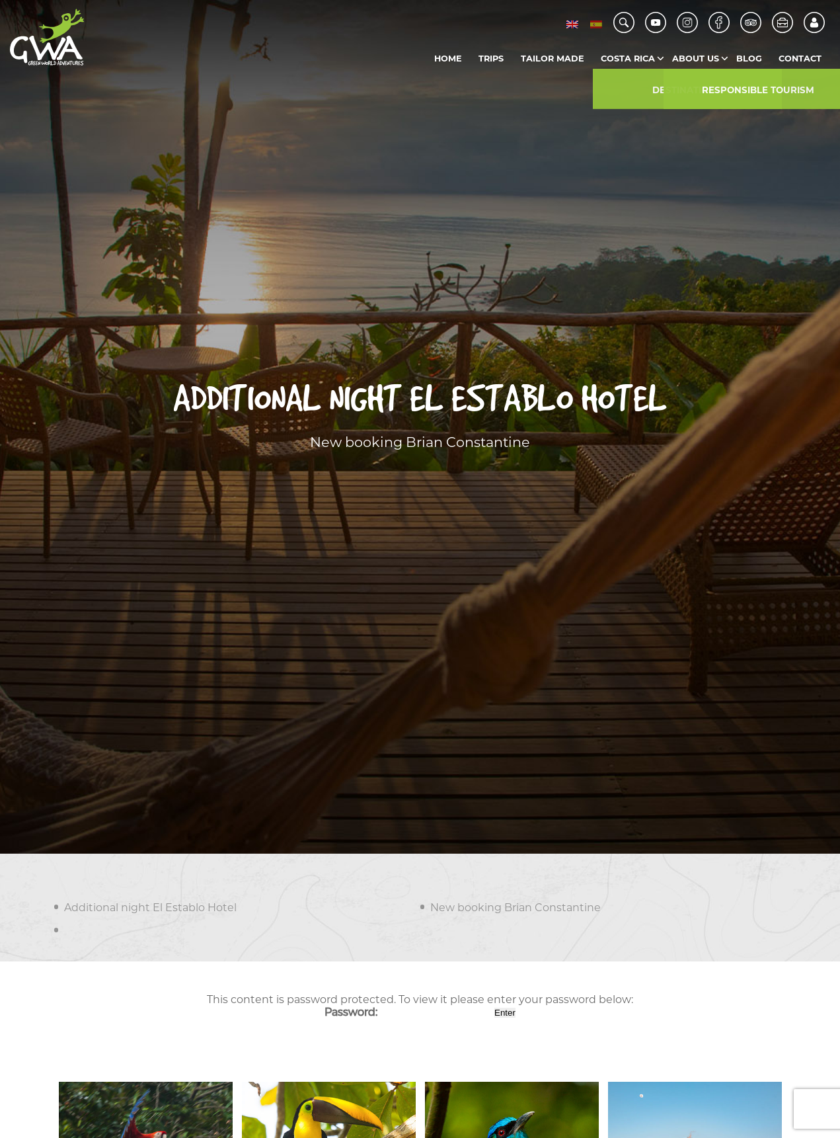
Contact (800, 58)
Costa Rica (628, 58)
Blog (749, 58)
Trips (491, 58)
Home (448, 58)
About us (695, 58)
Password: (408, 1012)
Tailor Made (552, 58)
